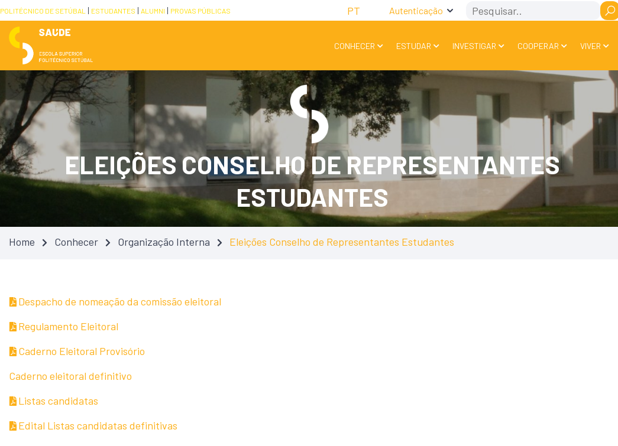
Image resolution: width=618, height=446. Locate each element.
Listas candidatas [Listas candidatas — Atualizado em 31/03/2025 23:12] (53, 400)
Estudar (413, 46)
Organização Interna (164, 241)
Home (22, 241)
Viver (590, 46)
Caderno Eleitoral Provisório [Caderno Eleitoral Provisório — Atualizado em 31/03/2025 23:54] (77, 350)
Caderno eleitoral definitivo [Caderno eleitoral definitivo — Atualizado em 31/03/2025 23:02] (70, 375)
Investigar (474, 46)
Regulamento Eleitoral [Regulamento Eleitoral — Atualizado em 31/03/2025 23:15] (63, 326)
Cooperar (538, 46)
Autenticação (416, 10)
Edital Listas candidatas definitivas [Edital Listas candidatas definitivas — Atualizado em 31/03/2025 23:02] (93, 425)
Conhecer (354, 46)
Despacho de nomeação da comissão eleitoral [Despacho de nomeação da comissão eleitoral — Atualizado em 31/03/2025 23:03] (115, 301)
